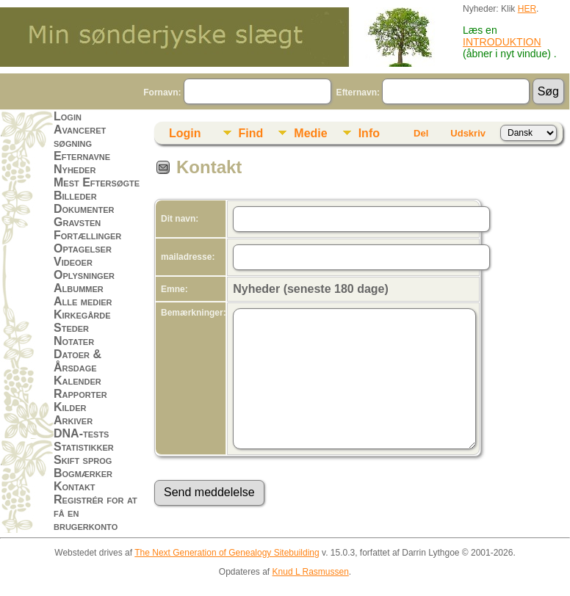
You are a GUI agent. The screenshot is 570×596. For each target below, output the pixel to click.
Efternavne (82, 156)
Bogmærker (83, 473)
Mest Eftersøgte (97, 182)
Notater (74, 341)
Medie (310, 133)
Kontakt (74, 486)
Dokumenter (84, 209)
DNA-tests (81, 433)
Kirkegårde (82, 314)
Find (251, 133)
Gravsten (77, 222)
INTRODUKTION (502, 42)
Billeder (75, 195)
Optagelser (83, 248)
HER (527, 9)
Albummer (79, 288)
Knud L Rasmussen (311, 572)
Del (421, 133)
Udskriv (468, 133)
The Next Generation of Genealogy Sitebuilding (227, 553)
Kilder (70, 407)
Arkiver (73, 420)
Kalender (77, 380)
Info (369, 133)
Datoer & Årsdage (77, 361)
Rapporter (80, 394)
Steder (71, 327)
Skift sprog (83, 460)
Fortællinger (87, 235)
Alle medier (83, 301)
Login (68, 116)
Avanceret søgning (80, 136)
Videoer (73, 261)
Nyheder (74, 169)
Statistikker (84, 446)
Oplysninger (84, 275)
